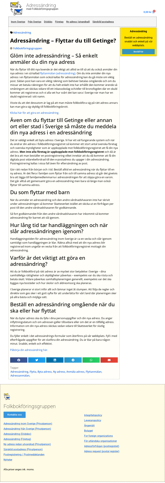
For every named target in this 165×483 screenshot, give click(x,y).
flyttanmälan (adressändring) (58, 74)
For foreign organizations (98, 436)
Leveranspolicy (92, 421)
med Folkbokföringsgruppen (42, 8)
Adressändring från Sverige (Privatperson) (27, 429)
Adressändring (41, 5)
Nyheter (8, 460)
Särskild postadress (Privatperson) (23, 450)
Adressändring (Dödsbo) (17, 435)
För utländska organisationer (100, 442)
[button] (19, 361)
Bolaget (88, 431)
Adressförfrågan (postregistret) (101, 447)
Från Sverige (36, 22)
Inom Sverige (18, 22)
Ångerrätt (89, 426)
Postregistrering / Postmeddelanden (24, 455)
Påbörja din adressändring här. (29, 351)
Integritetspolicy (93, 416)
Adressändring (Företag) (17, 440)
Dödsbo (51, 22)
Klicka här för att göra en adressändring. (34, 114)
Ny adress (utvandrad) (83, 22)
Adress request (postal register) (101, 452)
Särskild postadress (112, 22)
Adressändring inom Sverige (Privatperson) (28, 424)
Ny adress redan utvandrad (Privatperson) (27, 445)
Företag (63, 22)
